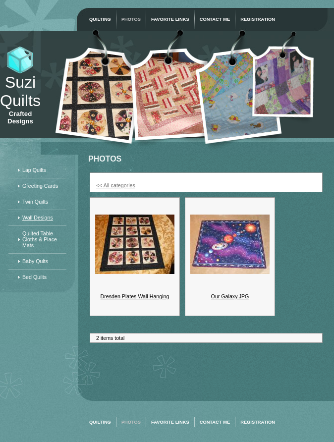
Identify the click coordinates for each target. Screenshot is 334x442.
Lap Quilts (34, 170)
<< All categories (115, 185)
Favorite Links (170, 19)
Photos (131, 19)
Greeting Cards (40, 186)
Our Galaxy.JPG (230, 296)
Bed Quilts (34, 277)
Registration (257, 19)
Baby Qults (35, 261)
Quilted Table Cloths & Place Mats (39, 239)
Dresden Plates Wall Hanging (135, 296)
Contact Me (215, 19)
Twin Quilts (35, 202)
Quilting (100, 19)
